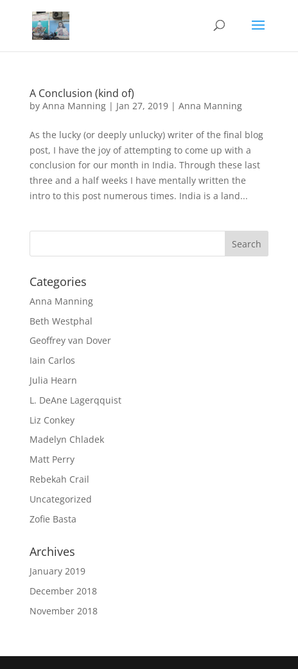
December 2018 (63, 591)
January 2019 (57, 571)
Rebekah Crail (59, 479)
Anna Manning (74, 106)
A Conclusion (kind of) (82, 93)
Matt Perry (52, 459)
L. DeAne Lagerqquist (75, 400)
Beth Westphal (61, 321)
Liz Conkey (52, 420)
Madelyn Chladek (67, 439)
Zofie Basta (53, 519)
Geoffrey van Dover (70, 340)
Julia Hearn (53, 380)
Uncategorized (61, 499)
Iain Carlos (52, 360)
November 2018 (64, 611)
